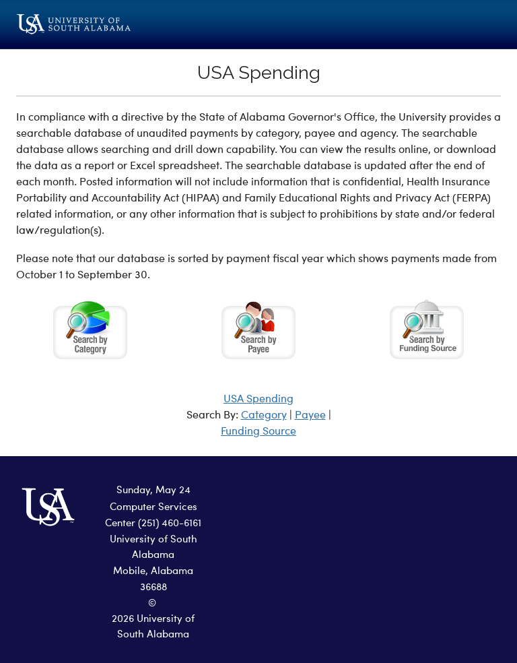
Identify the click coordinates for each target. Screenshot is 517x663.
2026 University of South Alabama (153, 627)
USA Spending (258, 399)
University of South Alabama (153, 548)
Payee (310, 415)
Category (264, 415)
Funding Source (258, 432)
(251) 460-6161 (169, 524)
